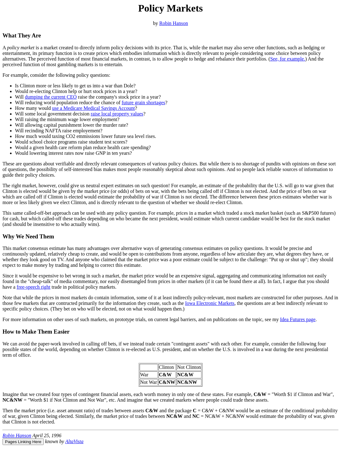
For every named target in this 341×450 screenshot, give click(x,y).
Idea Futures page (298, 319)
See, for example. (287, 58)
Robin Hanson (173, 23)
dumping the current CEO (51, 97)
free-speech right (33, 287)
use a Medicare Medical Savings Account (93, 108)
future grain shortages (143, 102)
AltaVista (74, 441)
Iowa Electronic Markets (210, 303)
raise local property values (117, 113)
